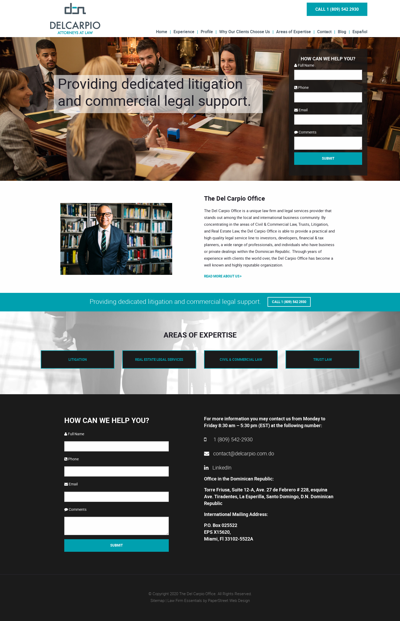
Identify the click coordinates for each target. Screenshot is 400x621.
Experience (183, 31)
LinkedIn (217, 467)
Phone (301, 87)
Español (359, 31)
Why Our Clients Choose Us (244, 31)
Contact (324, 31)
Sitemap (157, 600)
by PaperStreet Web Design (226, 600)
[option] (116, 239)
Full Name (304, 65)
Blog (342, 31)
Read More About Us (223, 276)
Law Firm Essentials (184, 600)
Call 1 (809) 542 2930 (337, 9)
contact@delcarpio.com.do (239, 453)
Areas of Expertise (293, 31)
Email (301, 109)
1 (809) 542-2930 (228, 439)
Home (161, 31)
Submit (328, 158)
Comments (305, 132)
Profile (207, 31)
